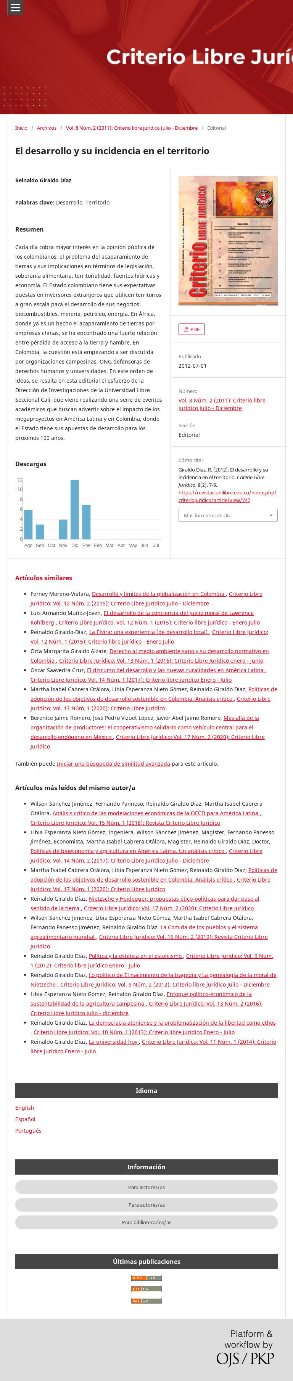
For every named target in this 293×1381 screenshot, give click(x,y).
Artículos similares (43, 578)
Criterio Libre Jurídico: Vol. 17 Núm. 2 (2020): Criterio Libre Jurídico (169, 908)
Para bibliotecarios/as (146, 1222)
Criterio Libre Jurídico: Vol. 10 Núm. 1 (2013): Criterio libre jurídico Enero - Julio (134, 1032)
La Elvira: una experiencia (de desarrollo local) (149, 632)
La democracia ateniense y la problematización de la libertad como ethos (182, 1022)
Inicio (21, 127)
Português (28, 1130)
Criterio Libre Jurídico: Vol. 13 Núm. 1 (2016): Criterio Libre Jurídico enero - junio (161, 660)
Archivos (46, 127)
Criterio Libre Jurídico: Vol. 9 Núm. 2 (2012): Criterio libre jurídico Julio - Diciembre (165, 984)
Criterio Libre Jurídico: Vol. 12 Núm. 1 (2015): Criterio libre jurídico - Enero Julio (159, 622)
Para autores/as (147, 1204)
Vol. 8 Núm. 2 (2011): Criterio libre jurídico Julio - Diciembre (132, 127)
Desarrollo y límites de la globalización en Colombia (159, 593)
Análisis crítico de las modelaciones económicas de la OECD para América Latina (156, 813)
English (24, 1107)
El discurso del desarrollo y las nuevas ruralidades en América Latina (176, 670)
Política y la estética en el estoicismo (136, 955)
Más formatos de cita (208, 515)
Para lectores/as (146, 1187)
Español (25, 1119)
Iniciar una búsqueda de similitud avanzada (113, 763)
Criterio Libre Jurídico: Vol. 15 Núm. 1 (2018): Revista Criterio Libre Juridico (125, 822)
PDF (194, 329)
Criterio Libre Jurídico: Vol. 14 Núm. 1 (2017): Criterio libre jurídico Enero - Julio (131, 679)
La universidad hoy (114, 1041)
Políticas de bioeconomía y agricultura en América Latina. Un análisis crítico (128, 851)
